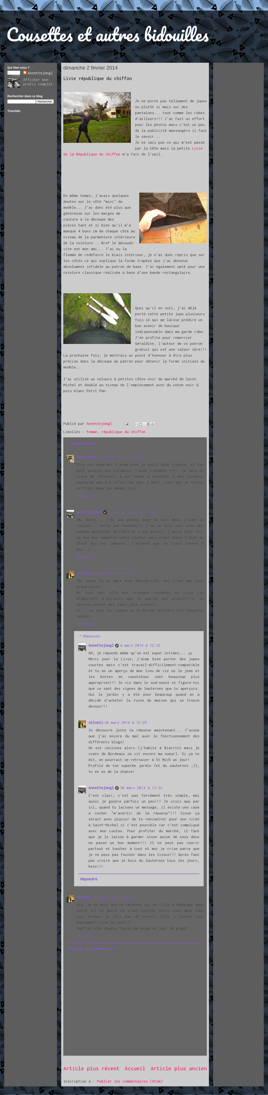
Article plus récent (91, 1068)
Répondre (85, 496)
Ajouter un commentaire (92, 948)
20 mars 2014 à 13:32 (141, 787)
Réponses (91, 636)
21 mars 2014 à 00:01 (114, 897)
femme (92, 432)
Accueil (135, 1068)
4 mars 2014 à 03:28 (113, 573)
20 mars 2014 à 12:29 (125, 722)
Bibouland (86, 457)
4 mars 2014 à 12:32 (140, 645)
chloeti (84, 573)
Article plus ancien (179, 1068)
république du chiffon (123, 432)
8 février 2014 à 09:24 (120, 457)
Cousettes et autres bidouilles (107, 34)
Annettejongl (89, 512)
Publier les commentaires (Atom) (129, 1081)
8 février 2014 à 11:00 (131, 512)
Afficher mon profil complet (38, 81)
